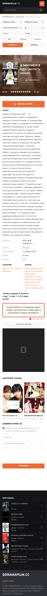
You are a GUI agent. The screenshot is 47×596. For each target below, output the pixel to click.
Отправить (23, 466)
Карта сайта (8, 581)
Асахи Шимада (31, 285)
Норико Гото (8, 269)
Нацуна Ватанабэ (32, 282)
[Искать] (40, 9)
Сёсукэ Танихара (32, 288)
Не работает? (38, 319)
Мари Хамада (31, 269)
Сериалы (6, 88)
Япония (26, 248)
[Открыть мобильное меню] (41, 3)
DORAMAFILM (8, 17)
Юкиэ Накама (36, 280)
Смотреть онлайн (25, 104)
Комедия (20, 17)
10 (30, 92)
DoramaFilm (11, 3)
